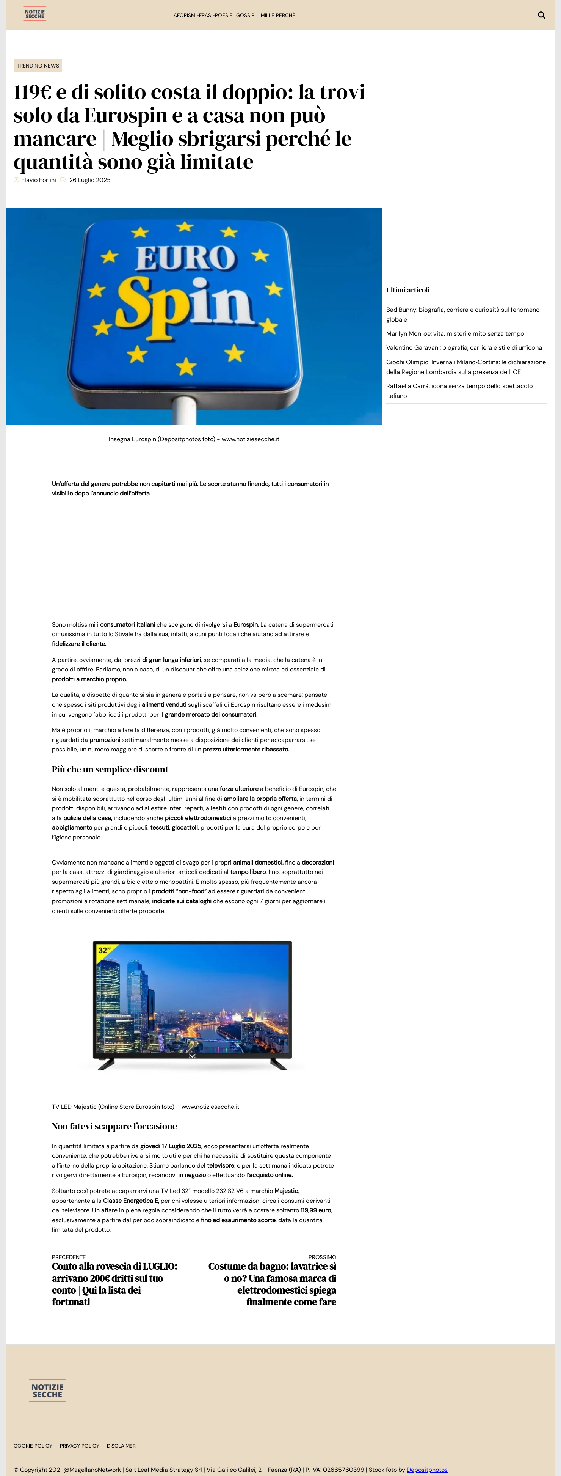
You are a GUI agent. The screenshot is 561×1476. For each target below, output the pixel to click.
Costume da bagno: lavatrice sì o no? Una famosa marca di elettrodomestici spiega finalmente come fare (272, 1281)
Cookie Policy (33, 1446)
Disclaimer (121, 1446)
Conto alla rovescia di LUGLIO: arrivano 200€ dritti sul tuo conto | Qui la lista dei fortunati (116, 1281)
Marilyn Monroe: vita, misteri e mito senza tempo (455, 334)
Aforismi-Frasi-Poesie (203, 15)
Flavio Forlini (38, 180)
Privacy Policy (79, 1446)
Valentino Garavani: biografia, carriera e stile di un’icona (464, 348)
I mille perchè (276, 15)
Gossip (245, 15)
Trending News (38, 65)
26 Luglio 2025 (90, 180)
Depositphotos (427, 1470)
